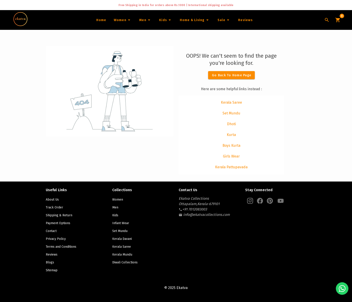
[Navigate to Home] (20, 24)
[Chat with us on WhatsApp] (342, 288)
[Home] (101, 20)
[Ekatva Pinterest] (270, 201)
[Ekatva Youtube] (281, 201)
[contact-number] (194, 209)
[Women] (122, 20)
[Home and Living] (195, 20)
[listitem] (231, 102)
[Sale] (224, 20)
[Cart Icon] (337, 20)
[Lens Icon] (326, 20)
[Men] (145, 20)
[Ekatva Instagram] (250, 201)
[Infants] (165, 20)
